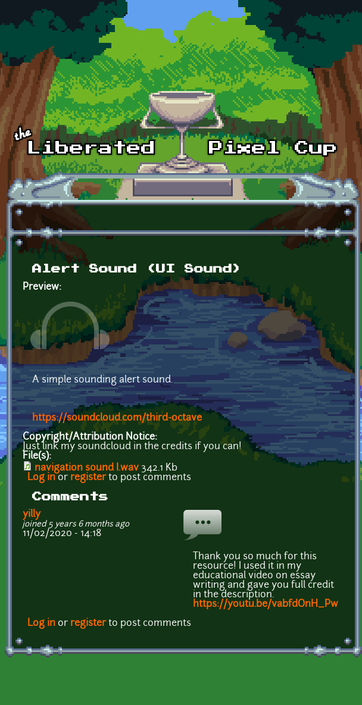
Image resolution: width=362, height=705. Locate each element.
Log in (41, 477)
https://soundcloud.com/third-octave (117, 418)
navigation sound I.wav (87, 468)
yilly (31, 514)
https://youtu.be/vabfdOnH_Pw (265, 604)
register (88, 477)
